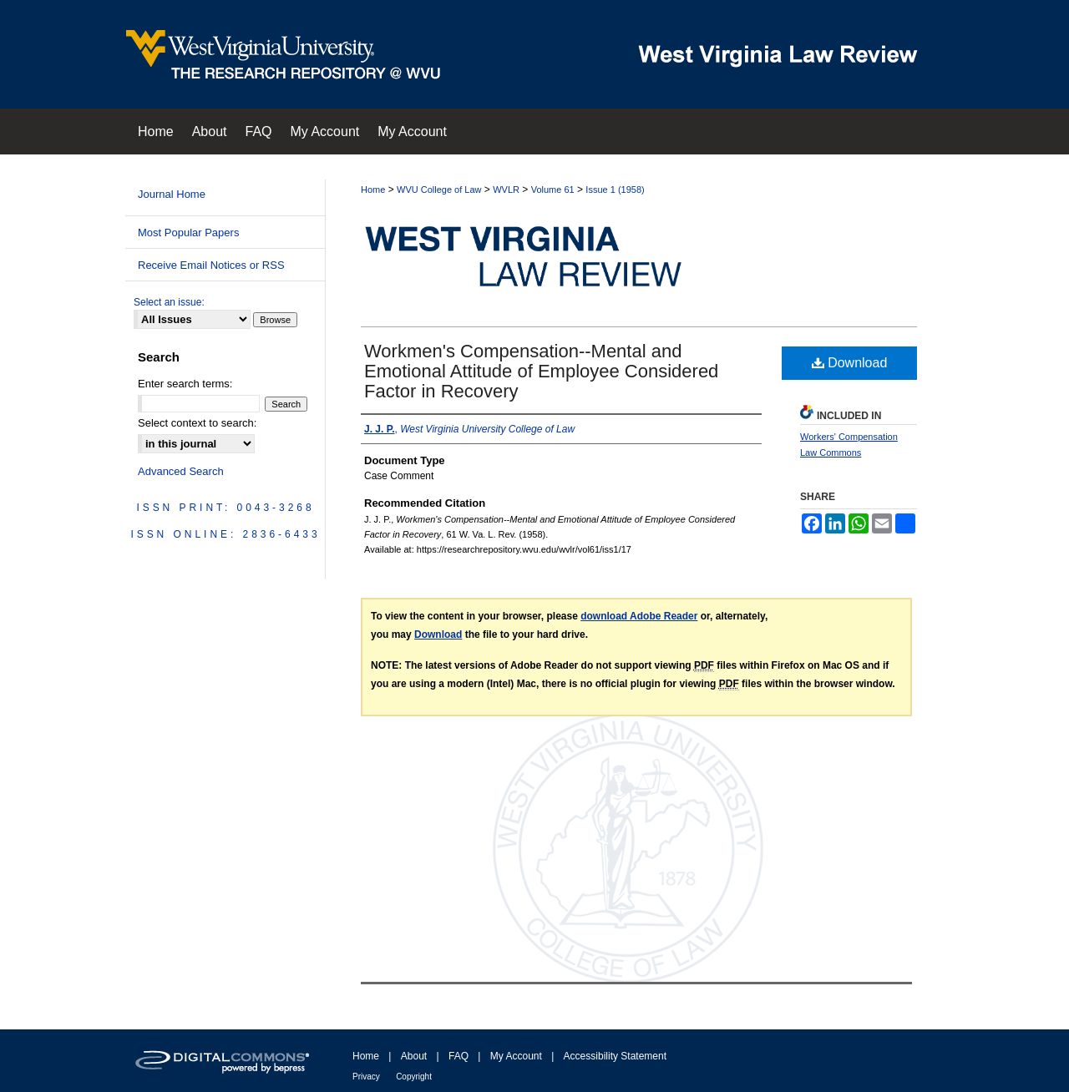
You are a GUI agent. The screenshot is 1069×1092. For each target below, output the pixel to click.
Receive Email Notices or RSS (211, 265)
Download (850, 363)
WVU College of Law (439, 190)
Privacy (366, 1076)
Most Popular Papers (188, 232)
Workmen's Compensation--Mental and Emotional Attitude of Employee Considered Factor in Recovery (541, 371)
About (414, 1056)
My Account (516, 1056)
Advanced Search (181, 471)
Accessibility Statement (615, 1056)
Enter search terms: (185, 383)
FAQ (458, 1056)
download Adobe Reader (638, 616)
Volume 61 (553, 190)
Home (373, 190)
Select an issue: (169, 302)
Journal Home (171, 194)
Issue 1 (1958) (614, 190)
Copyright (414, 1076)
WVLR (506, 190)
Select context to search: (197, 423)
